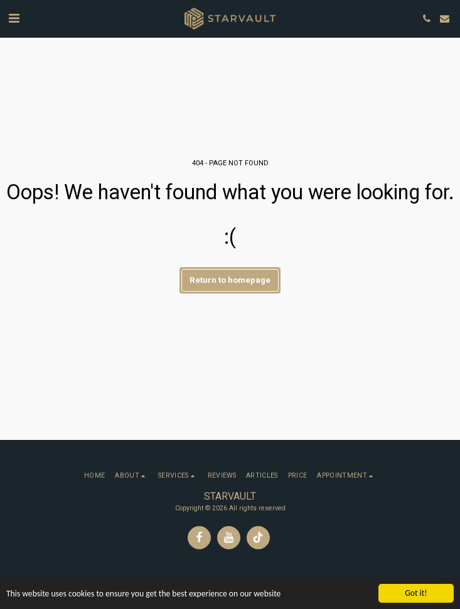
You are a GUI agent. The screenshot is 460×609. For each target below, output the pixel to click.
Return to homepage (230, 280)
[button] (13, 18)
